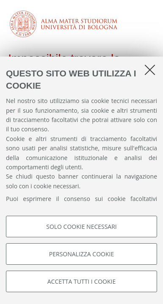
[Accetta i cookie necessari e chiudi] (150, 69)
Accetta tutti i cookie (81, 281)
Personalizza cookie (81, 254)
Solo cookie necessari (81, 227)
